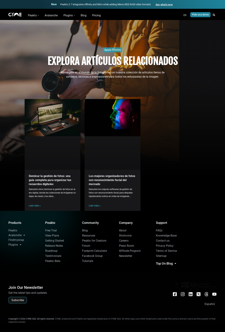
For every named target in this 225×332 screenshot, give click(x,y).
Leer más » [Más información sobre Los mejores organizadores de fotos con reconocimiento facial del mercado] (95, 205)
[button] (214, 15)
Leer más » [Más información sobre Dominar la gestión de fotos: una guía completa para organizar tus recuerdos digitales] (35, 205)
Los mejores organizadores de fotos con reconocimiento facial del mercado (112, 180)
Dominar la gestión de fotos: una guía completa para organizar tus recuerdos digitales (50, 180)
